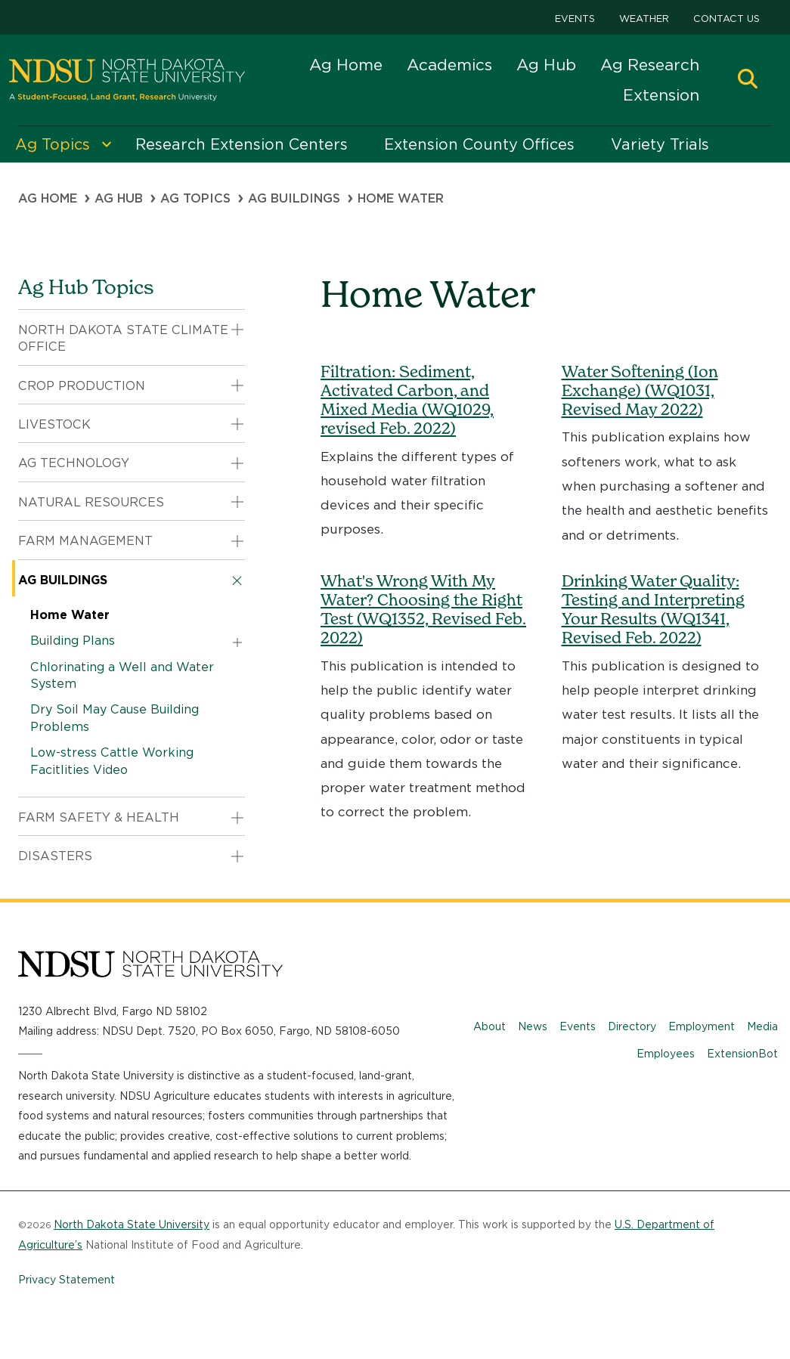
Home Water (70, 615)
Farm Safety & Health (98, 817)
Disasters (55, 856)
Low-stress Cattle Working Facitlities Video (112, 760)
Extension (661, 94)
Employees (666, 1054)
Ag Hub (546, 64)
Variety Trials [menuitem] (660, 144)
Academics (449, 64)
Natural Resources (91, 502)
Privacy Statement (66, 1280)
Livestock (54, 424)
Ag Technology (73, 463)
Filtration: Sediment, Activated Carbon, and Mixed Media (407, 400)
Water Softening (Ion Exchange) (640, 390)
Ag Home (346, 64)
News (532, 1026)
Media (762, 1026)
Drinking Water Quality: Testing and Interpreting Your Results (653, 609)
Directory (632, 1026)
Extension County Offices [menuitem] (479, 144)
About (489, 1026)
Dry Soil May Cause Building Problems (114, 717)
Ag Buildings (294, 198)
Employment (701, 1026)
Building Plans (72, 640)
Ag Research (649, 64)
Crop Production (81, 386)
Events (575, 18)
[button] (747, 80)
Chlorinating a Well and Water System (122, 675)
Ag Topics (195, 198)
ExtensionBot (742, 1054)
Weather (644, 18)
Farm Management (85, 541)
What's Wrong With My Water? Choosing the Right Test (423, 609)
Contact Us (726, 18)
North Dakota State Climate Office (123, 338)
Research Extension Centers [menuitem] (241, 144)
